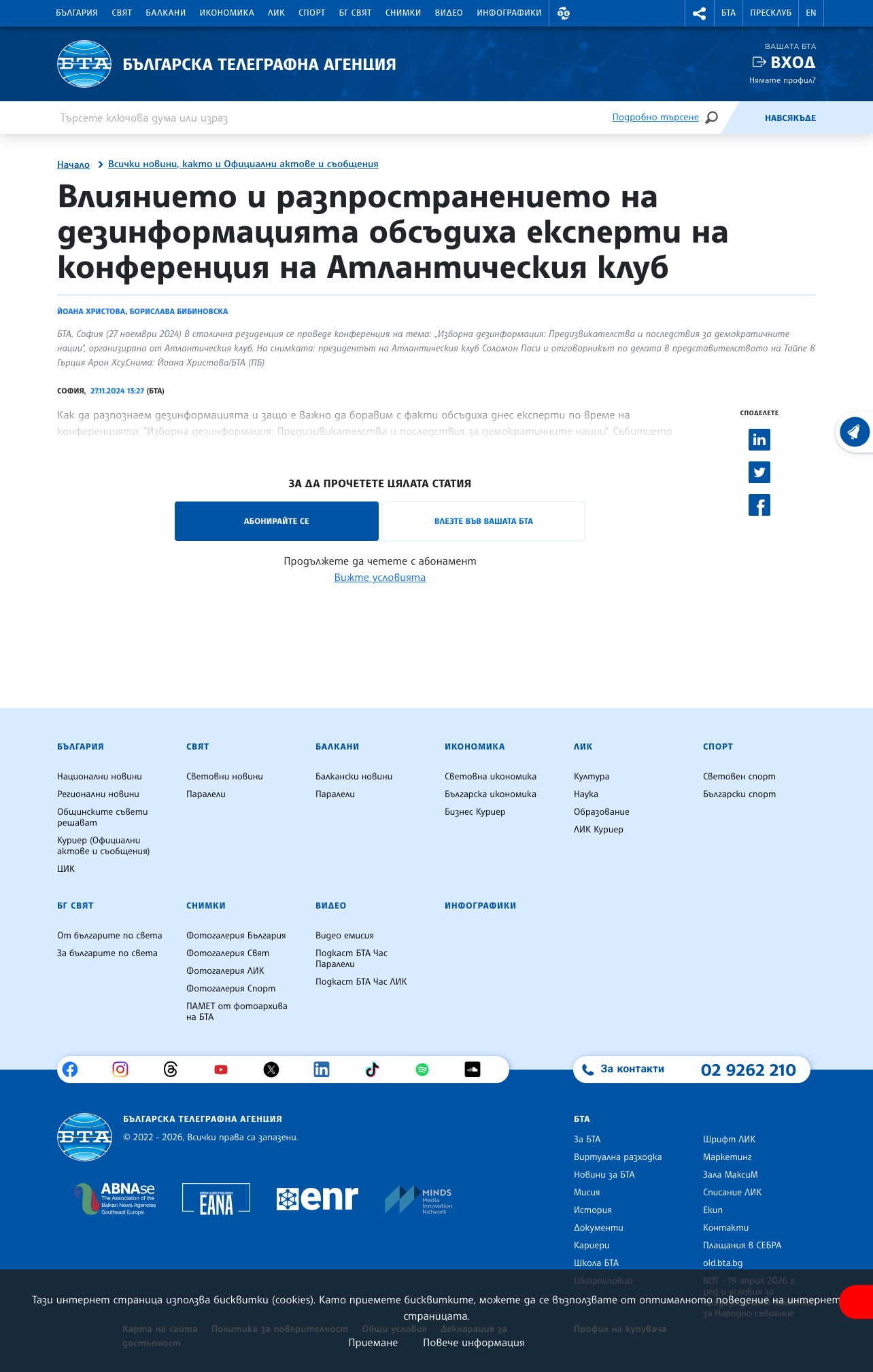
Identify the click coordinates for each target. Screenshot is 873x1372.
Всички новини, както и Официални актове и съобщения (243, 164)
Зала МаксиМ (730, 1174)
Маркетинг (727, 1157)
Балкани (166, 12)
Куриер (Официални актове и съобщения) (103, 846)
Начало (73, 165)
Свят (122, 12)
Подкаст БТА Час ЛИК (361, 982)
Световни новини (224, 776)
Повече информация (474, 1342)
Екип (713, 1210)
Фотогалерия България (236, 935)
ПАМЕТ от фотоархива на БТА (237, 1012)
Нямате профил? (782, 80)
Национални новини (99, 776)
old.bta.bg (723, 1263)
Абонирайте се (276, 521)
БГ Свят (355, 12)
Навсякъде (790, 118)
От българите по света (109, 935)
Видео (449, 12)
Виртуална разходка (618, 1157)
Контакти (726, 1228)
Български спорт (739, 794)
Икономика (227, 12)
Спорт (311, 12)
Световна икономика (490, 776)
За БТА (587, 1139)
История (593, 1210)
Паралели (206, 794)
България (77, 12)
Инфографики (509, 12)
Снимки (404, 12)
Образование (602, 812)
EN (811, 12)
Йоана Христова (91, 311)
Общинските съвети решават (102, 817)
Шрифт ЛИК (729, 1139)
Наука (586, 794)
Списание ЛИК (732, 1192)
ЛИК (276, 12)
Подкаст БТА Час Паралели (351, 959)
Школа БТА (596, 1263)
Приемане (373, 1342)
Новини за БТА (604, 1174)
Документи (598, 1228)
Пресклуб (770, 12)
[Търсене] (711, 117)
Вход (793, 62)
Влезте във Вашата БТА (483, 521)
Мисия (587, 1192)
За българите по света (107, 953)
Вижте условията (380, 577)
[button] (563, 13)
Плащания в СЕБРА (742, 1245)
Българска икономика (490, 794)
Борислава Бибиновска (178, 311)
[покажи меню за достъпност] (856, 1302)
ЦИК (66, 869)
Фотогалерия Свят (227, 953)
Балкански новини (353, 776)
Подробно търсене (656, 117)
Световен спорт (739, 776)
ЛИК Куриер (598, 829)
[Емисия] (742, 117)
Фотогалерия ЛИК (225, 971)
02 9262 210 (748, 1069)
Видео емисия (344, 935)
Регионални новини (98, 794)
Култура (592, 776)
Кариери (592, 1245)
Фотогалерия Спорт (230, 988)
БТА (728, 12)
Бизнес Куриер (475, 812)
